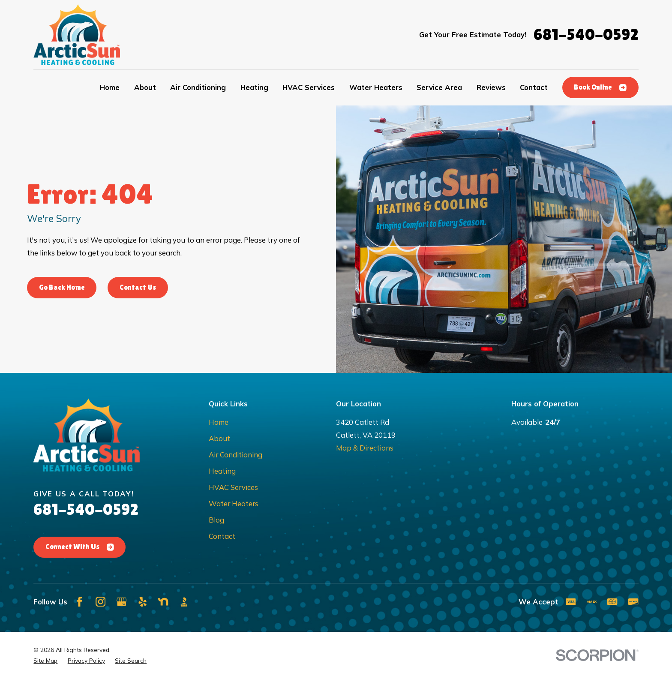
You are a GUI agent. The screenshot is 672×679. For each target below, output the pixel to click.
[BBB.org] (184, 602)
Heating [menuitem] (254, 87)
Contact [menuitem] (534, 87)
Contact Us (138, 287)
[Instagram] (100, 602)
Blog (216, 519)
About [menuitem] (145, 87)
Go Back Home (62, 287)
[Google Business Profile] (121, 602)
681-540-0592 (586, 34)
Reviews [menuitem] (491, 87)
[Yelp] (142, 602)
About (219, 438)
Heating (222, 470)
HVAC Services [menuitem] (308, 87)
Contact (222, 536)
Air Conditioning (235, 454)
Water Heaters (233, 503)
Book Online (600, 87)
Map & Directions (364, 447)
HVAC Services (233, 487)
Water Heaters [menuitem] (375, 87)
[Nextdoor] (163, 602)
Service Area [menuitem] (439, 87)
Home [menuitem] (110, 87)
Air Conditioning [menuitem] (198, 87)
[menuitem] (45, 660)
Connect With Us (79, 547)
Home (218, 422)
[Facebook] (79, 602)
